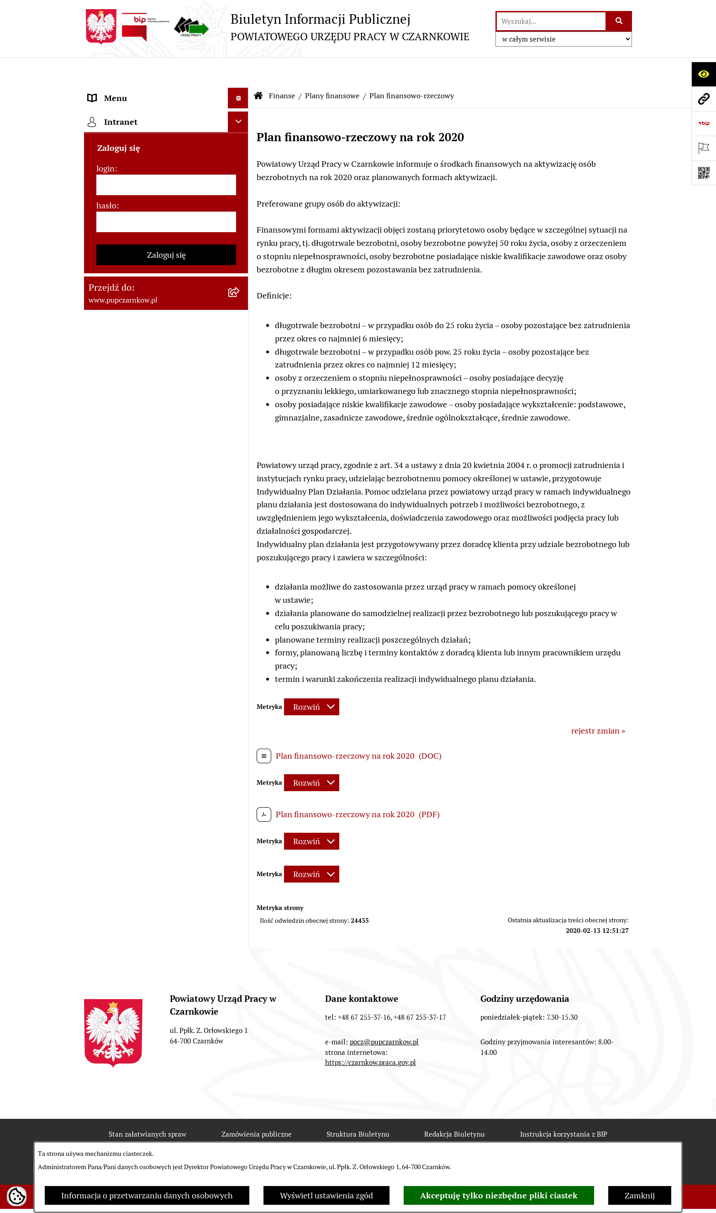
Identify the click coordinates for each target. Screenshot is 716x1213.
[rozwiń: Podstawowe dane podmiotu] (240, 91)
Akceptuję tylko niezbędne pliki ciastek (499, 1195)
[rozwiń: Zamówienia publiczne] (240, 276)
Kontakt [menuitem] (102, 111)
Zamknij (640, 1195)
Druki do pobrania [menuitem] (120, 576)
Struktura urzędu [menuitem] (119, 194)
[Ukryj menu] (238, 70)
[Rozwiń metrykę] (311, 679)
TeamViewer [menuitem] (110, 737)
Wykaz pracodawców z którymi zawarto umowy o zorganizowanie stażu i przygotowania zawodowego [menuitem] (152, 704)
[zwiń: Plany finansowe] (240, 344)
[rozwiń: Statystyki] (240, 515)
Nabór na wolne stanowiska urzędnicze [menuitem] (138, 623)
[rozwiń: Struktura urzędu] (240, 194)
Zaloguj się (166, 893)
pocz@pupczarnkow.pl (384, 1042)
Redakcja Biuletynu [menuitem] (122, 671)
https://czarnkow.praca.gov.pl (370, 1063)
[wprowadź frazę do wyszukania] (551, 21)
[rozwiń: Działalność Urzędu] (240, 174)
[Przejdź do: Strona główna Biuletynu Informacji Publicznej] (258, 68)
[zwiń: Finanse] (240, 318)
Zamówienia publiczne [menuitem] (129, 276)
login (105, 807)
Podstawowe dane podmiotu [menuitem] (139, 91)
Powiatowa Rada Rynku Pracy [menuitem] (140, 235)
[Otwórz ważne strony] (703, 148)
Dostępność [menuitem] (109, 132)
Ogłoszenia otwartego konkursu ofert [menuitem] (155, 297)
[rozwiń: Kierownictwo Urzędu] (240, 215)
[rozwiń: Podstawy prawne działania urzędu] (240, 256)
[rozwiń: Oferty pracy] (240, 597)
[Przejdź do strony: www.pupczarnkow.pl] (703, 98)
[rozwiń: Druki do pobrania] (240, 577)
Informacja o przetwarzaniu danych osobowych (147, 1195)
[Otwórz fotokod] (703, 172)
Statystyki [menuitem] (106, 515)
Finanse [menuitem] (102, 317)
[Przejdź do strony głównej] (276, 27)
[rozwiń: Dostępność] (240, 132)
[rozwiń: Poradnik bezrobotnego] (240, 536)
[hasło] (166, 861)
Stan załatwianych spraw (147, 1135)
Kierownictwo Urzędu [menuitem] (127, 214)
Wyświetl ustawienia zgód (326, 1195)
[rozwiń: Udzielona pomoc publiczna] (240, 435)
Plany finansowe (332, 68)
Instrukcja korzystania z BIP (563, 1135)
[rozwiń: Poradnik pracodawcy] (240, 556)
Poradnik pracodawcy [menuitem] (126, 556)
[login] (166, 824)
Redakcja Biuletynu (454, 1135)
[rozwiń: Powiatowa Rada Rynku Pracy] (240, 235)
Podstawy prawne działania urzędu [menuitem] (151, 255)
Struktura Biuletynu (358, 1135)
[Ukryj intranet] (238, 760)
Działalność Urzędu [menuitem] (123, 173)
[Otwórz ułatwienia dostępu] (703, 74)
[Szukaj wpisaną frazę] (619, 21)
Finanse (282, 68)
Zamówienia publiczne (256, 1135)
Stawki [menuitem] (100, 650)
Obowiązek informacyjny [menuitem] (133, 153)
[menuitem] (166, 343)
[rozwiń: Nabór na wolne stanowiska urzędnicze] (240, 618)
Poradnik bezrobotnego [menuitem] (130, 535)
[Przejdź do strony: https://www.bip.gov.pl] (703, 123)
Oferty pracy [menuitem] (110, 597)
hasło (106, 844)
